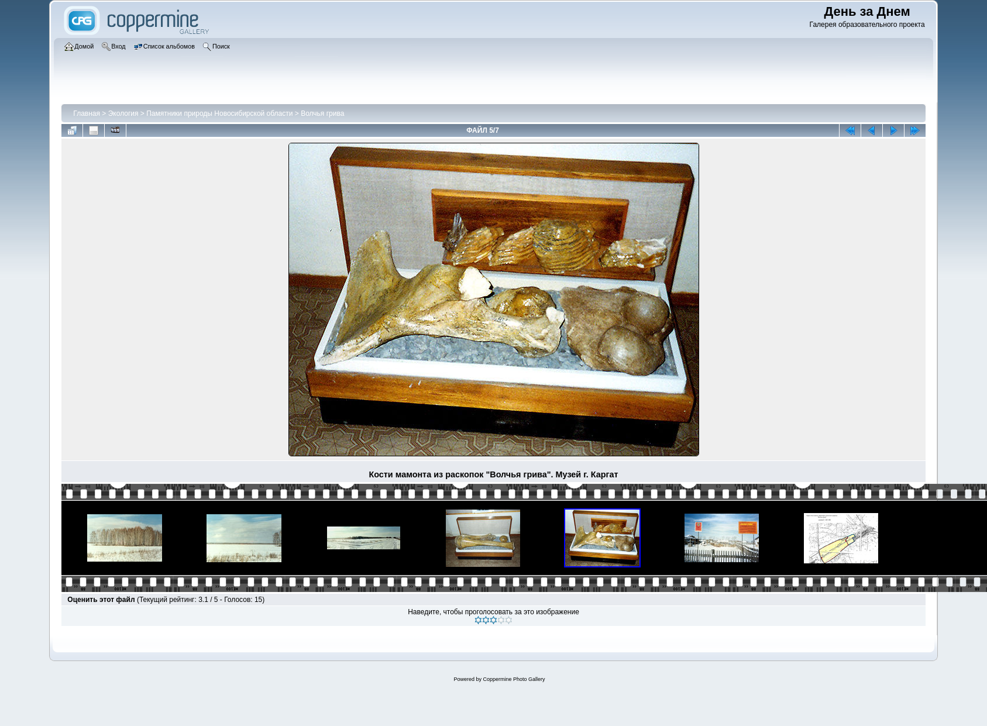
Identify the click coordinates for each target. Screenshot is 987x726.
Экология (123, 113)
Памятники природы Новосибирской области (219, 113)
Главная (86, 113)
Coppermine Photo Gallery (514, 679)
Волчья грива (322, 113)
